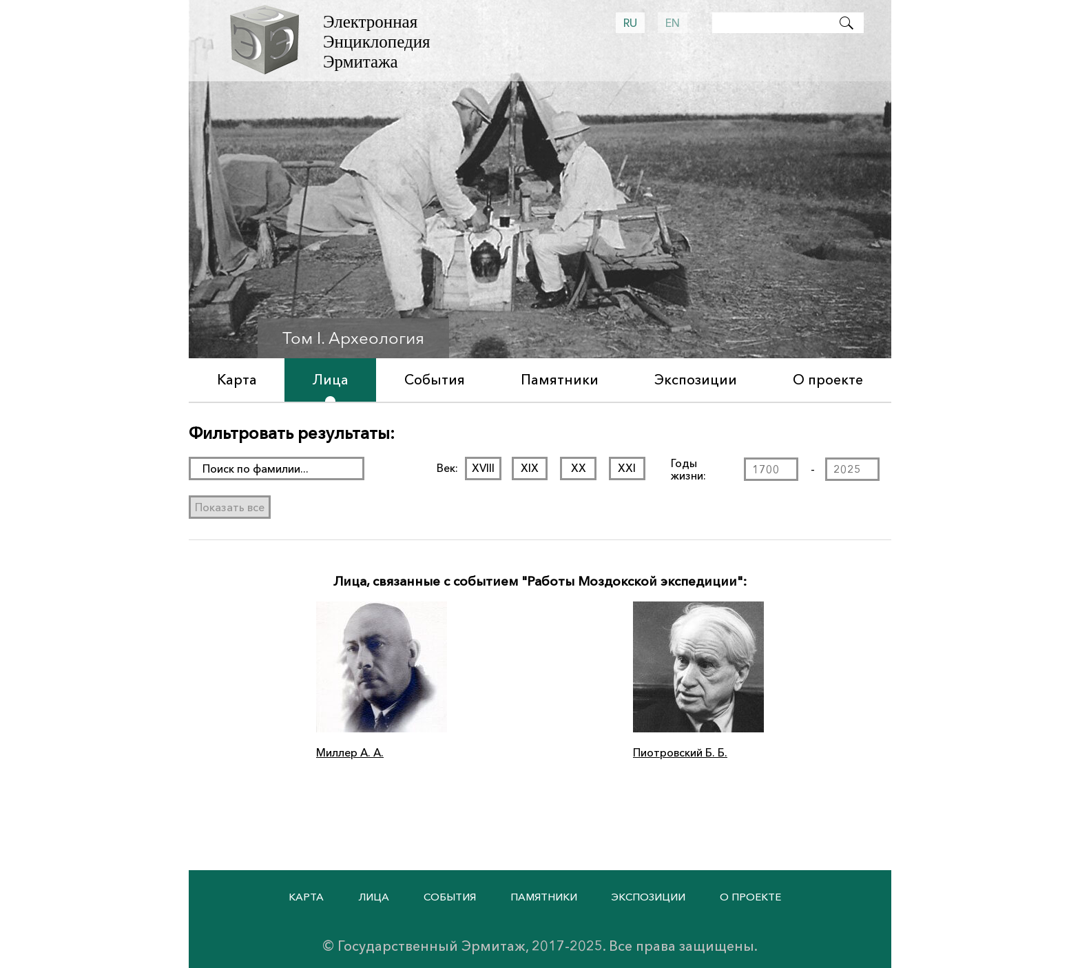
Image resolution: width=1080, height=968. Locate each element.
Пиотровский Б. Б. (680, 752)
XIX (530, 468)
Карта (237, 379)
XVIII (483, 468)
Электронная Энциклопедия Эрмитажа (376, 41)
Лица (331, 379)
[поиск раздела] (276, 468)
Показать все (229, 507)
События (434, 379)
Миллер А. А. (350, 752)
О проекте (828, 379)
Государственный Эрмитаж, (433, 946)
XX (577, 468)
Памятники (560, 379)
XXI (627, 468)
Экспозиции (695, 379)
